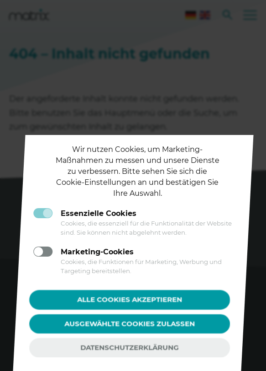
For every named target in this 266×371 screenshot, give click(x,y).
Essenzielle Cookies (98, 213)
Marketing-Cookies (97, 251)
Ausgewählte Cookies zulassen (129, 323)
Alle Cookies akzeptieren (129, 299)
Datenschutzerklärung (129, 347)
